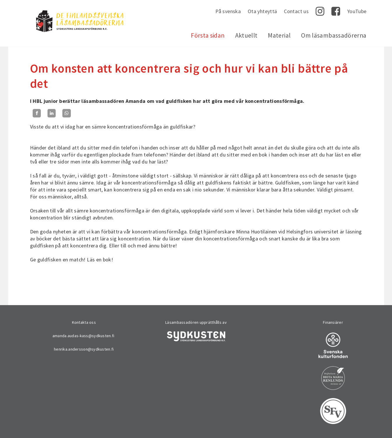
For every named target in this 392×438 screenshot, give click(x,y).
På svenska (228, 11)
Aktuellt (246, 35)
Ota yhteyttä (262, 11)
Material (279, 35)
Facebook (335, 11)
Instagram (320, 11)
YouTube (357, 11)
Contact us (296, 11)
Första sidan (207, 35)
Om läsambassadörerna (333, 35)
